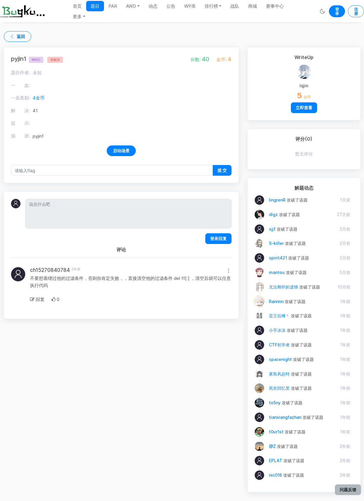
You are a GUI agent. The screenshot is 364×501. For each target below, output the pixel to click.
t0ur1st (276, 431)
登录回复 (218, 238)
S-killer (276, 243)
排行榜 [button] (211, 6)
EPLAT (275, 460)
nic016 (275, 475)
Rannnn (276, 301)
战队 (234, 6)
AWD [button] (131, 6)
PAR (112, 6)
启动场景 (121, 150)
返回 (17, 36)
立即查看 (304, 107)
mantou (277, 272)
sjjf (272, 229)
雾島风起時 (279, 373)
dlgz (273, 214)
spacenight (280, 359)
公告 (170, 6)
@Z (272, 446)
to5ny (275, 402)
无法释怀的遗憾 (283, 286)
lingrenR (277, 199)
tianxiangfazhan (285, 417)
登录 (337, 11)
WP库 (190, 6)
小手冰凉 (277, 330)
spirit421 (278, 257)
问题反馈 (348, 489)
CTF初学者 (279, 344)
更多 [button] (77, 16)
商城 (252, 6)
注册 (356, 11)
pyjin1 (27, 58)
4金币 (39, 98)
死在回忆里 (279, 388)
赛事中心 (275, 6)
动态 (153, 6)
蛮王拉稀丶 (279, 315)
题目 (95, 6)
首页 (77, 6)
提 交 (222, 170)
